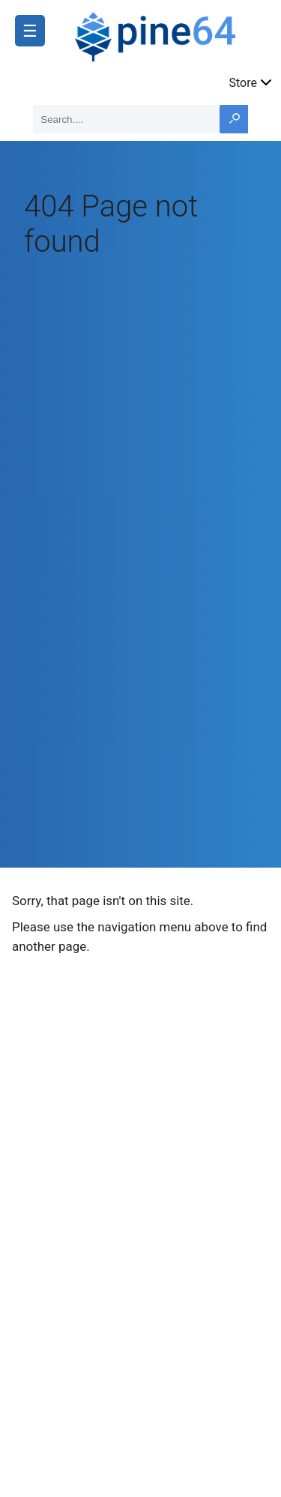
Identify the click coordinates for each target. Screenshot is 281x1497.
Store (251, 81)
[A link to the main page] (170, 34)
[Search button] (234, 119)
